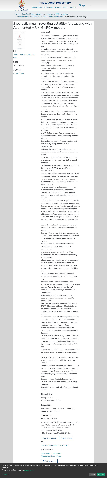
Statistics (73, 7)
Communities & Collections (42, 7)
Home (17, 14)
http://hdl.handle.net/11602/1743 (54, 445)
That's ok (100, 474)
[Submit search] (80, 5)
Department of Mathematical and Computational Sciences (28, 16)
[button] (83, 5)
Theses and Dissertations (53, 16)
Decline (92, 474)
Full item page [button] (49, 461)
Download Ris (66, 438)
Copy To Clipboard (50, 438)
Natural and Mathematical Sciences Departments (59, 14)
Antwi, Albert (18, 73)
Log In (88, 5)
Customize (5, 474)
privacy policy (29, 470)
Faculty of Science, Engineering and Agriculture (33, 14)
